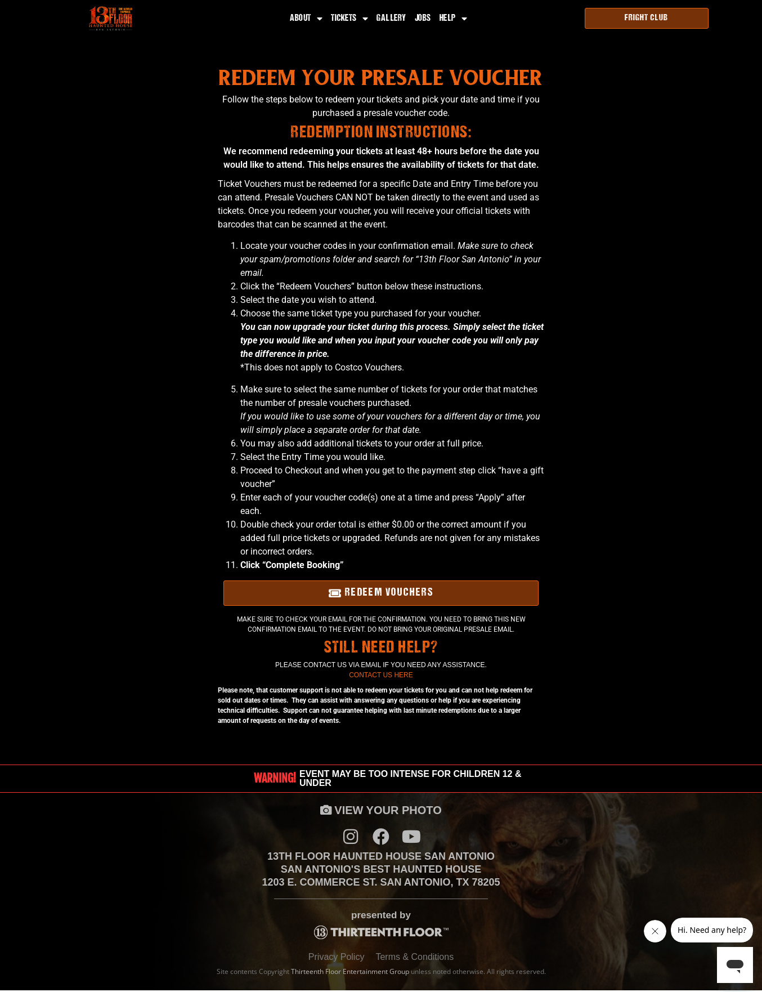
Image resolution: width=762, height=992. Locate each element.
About (306, 18)
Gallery (391, 18)
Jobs (423, 18)
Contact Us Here (381, 675)
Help (454, 18)
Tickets (349, 18)
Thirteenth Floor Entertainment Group (350, 973)
